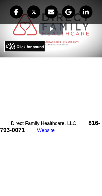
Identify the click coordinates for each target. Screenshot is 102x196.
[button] (16, 12)
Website (46, 130)
